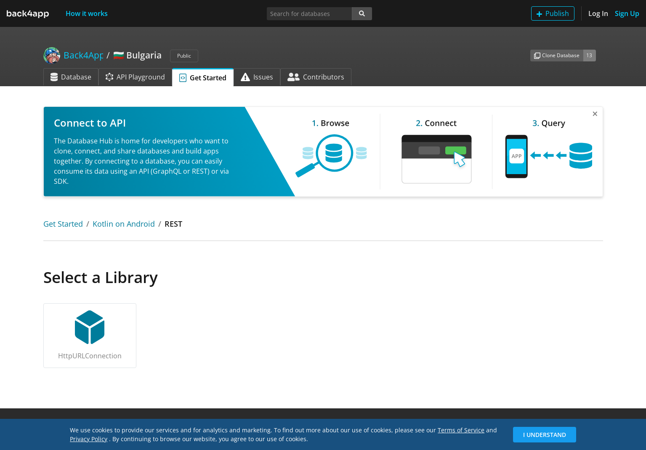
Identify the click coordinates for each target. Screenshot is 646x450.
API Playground (135, 77)
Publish (553, 13)
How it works (87, 13)
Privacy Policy (88, 439)
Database (71, 77)
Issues (257, 77)
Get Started (202, 77)
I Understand (544, 435)
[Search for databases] (309, 13)
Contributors (315, 77)
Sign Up (627, 13)
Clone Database (557, 55)
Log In (598, 13)
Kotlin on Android (124, 224)
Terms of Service (461, 430)
